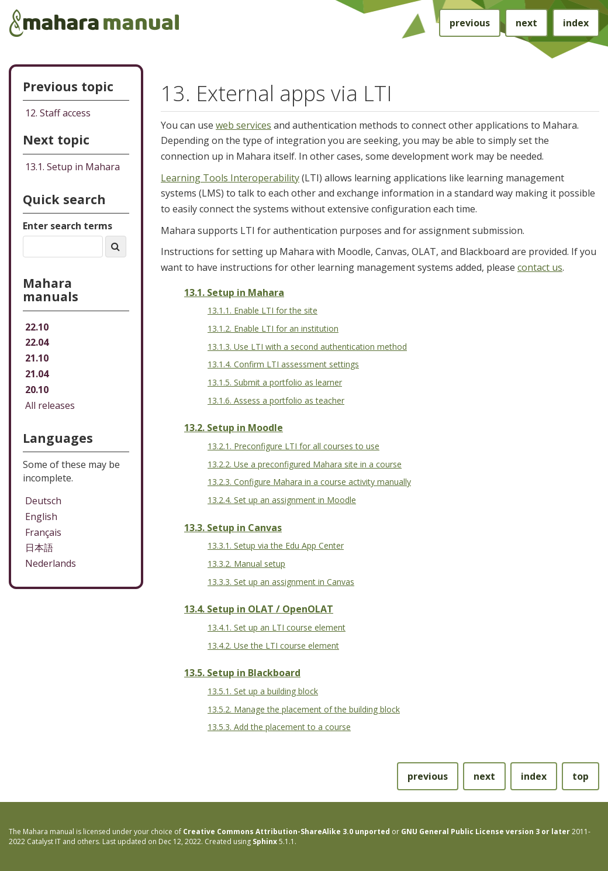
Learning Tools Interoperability (230, 177)
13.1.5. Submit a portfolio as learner (275, 382)
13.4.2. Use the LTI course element (273, 645)
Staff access (58, 112)
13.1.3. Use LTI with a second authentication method (307, 346)
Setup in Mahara (72, 166)
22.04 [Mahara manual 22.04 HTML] (37, 342)
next (526, 22)
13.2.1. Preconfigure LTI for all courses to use (293, 446)
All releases (50, 405)
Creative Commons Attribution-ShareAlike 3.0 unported (286, 831)
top (580, 776)
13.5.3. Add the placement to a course (279, 726)
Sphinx (265, 841)
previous (470, 22)
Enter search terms (67, 225)
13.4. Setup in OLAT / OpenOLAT (258, 609)
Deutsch (43, 500)
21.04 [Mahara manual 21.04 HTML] (37, 373)
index (576, 22)
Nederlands (50, 563)
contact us (539, 267)
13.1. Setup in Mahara (234, 292)
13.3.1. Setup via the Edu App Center (276, 545)
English (41, 516)
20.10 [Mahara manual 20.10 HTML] (37, 389)
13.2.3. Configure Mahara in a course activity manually (309, 481)
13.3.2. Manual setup (246, 563)
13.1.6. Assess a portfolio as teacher (276, 400)
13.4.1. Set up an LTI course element (277, 627)
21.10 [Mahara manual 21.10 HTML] (37, 358)
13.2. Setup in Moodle (233, 427)
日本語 (39, 547)
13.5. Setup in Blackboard (242, 672)
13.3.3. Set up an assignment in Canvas (281, 581)
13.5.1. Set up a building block (263, 691)
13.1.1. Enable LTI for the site (262, 310)
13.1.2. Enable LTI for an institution (273, 328)
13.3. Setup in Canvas (233, 527)
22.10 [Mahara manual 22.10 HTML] (37, 327)
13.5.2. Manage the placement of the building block (304, 709)
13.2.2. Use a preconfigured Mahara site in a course (305, 464)
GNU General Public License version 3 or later (485, 831)
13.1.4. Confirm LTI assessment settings (283, 364)
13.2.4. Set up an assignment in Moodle (282, 499)
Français (43, 532)
